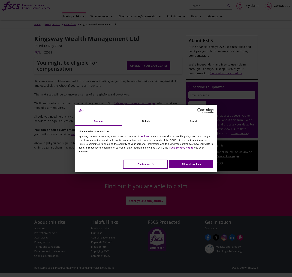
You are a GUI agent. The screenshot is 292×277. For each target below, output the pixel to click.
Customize (146, 164)
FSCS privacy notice (181, 147)
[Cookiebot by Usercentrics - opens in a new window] (200, 110)
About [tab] (193, 121)
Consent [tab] (98, 121)
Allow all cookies (191, 164)
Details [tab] (146, 121)
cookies (144, 136)
